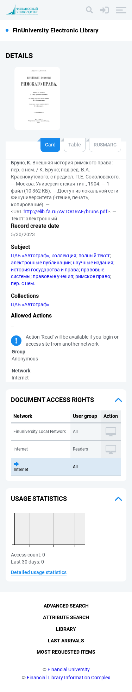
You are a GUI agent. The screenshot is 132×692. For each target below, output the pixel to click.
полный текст (94, 255)
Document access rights (52, 399)
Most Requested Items (66, 652)
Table (74, 144)
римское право (92, 276)
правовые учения (53, 276)
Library (66, 629)
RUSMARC (105, 144)
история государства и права (45, 269)
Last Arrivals (66, 640)
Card (50, 144)
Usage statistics (39, 498)
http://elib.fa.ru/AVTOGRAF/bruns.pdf (65, 211)
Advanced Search (66, 606)
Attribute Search (66, 617)
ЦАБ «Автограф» (30, 304)
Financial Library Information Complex (68, 677)
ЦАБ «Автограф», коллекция (43, 255)
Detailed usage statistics (39, 572)
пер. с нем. (23, 283)
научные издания (93, 262)
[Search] (89, 9)
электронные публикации (41, 262)
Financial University (69, 669)
